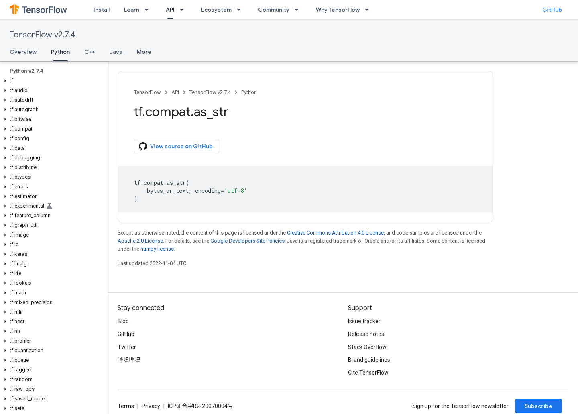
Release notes (366, 334)
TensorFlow (147, 92)
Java (116, 51)
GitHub (552, 9)
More (144, 51)
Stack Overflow (367, 347)
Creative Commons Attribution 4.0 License (335, 233)
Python (249, 92)
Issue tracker (364, 321)
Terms (126, 406)
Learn (131, 9)
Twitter (127, 347)
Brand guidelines (369, 360)
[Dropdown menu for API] (184, 9)
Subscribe (538, 406)
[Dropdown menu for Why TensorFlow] (369, 9)
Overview (23, 51)
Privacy (151, 406)
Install (102, 9)
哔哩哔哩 (129, 360)
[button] (52, 81)
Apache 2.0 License (140, 241)
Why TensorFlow (338, 9)
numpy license (157, 249)
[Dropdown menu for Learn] (149, 9)
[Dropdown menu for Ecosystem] (241, 9)
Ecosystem (216, 9)
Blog (123, 321)
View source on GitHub (176, 146)
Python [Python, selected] (60, 51)
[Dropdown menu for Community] (299, 9)
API (175, 92)
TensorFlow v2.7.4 (42, 35)
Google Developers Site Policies (247, 241)
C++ (89, 51)
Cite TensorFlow (368, 372)
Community (273, 9)
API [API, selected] (170, 9)
